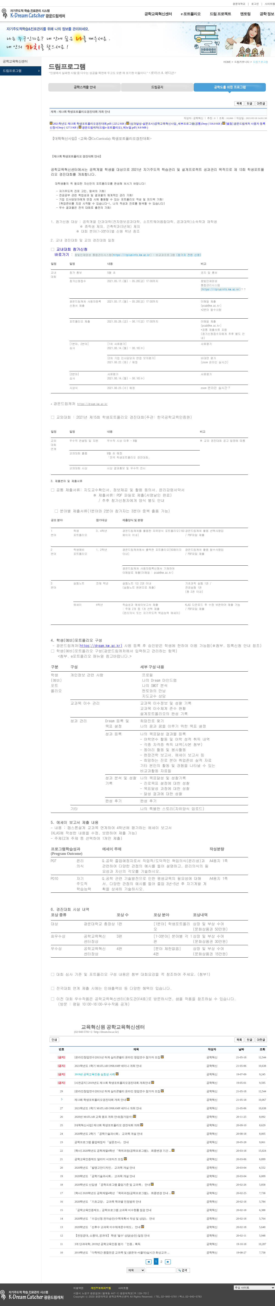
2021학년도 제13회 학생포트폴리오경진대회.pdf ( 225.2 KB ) (88, 123)
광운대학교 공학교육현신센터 (31, 1295)
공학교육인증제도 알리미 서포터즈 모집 (98, 1159)
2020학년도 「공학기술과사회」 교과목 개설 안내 (104, 1176)
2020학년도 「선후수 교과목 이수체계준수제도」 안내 (107, 1227)
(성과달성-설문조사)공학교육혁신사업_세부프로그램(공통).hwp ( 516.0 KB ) (174, 123)
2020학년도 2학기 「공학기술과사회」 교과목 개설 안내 (108, 1133)
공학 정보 (267, 14)
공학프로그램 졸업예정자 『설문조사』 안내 (101, 1142)
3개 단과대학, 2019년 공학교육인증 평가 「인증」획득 (107, 1244)
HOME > (228, 62)
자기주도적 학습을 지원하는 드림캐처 (34, 13)
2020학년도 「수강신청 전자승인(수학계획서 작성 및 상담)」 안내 (114, 1218)
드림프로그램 (12, 70)
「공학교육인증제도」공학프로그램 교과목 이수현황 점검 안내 (112, 1210)
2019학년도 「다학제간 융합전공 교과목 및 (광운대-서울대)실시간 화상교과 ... (121, 1252)
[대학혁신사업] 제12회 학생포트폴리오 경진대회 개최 (107, 1125)
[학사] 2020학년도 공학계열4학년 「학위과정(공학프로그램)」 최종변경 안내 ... (122, 1193)
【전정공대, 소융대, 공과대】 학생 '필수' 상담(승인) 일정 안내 (111, 1235)
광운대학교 (239, 4)
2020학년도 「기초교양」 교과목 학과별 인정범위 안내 (107, 1201)
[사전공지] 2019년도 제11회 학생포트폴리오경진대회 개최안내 (112, 1082)
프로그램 (230, 87)
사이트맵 (270, 4)
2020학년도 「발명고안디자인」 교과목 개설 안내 (104, 1167)
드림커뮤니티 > (243, 62)
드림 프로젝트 (220, 14)
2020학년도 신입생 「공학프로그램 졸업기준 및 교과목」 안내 (112, 1184)
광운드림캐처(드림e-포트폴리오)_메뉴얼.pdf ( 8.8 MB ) (113, 127)
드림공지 (157, 87)
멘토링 (245, 14)
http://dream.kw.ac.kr (106, 1032)
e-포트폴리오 (191, 14)
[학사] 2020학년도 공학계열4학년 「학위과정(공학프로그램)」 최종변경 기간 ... (122, 1150)
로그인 (255, 4)
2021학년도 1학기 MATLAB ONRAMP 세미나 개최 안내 (107, 1065)
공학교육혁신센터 (158, 14)
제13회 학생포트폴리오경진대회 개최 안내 (100, 1099)
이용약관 (78, 1288)
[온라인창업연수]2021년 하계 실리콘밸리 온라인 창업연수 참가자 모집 (117, 1057)
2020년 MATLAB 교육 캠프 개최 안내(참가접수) (103, 1116)
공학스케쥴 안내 (85, 87)
